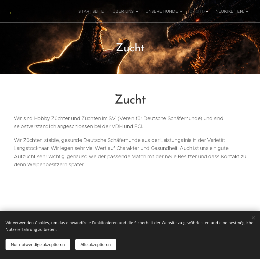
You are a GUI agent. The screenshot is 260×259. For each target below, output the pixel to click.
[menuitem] (103, 11)
